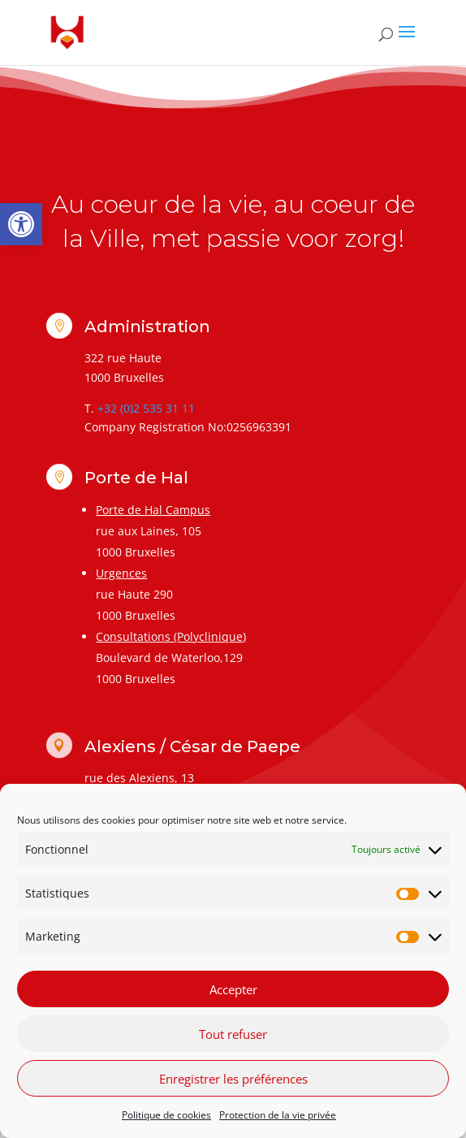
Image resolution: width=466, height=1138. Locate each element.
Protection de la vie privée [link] (277, 1115)
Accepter (233, 989)
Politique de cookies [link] (166, 1115)
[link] (21, 224)
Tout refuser (233, 1034)
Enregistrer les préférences (233, 1079)
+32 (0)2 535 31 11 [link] (146, 408)
